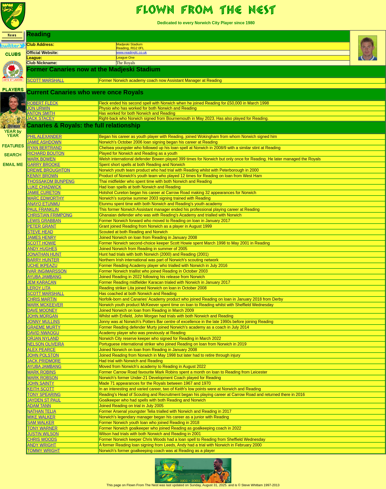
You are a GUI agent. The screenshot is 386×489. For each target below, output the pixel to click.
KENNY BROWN (42, 176)
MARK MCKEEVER (45, 305)
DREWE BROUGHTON (48, 170)
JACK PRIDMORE (44, 361)
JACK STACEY (41, 118)
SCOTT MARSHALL (45, 80)
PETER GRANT (41, 226)
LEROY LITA (38, 288)
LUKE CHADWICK (44, 187)
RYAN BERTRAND (44, 148)
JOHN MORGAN (42, 316)
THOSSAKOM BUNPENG (51, 181)
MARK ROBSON (42, 378)
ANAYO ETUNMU (43, 204)
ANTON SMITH (41, 113)
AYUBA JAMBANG (44, 277)
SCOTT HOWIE (41, 243)
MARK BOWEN (41, 159)
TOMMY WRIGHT (43, 450)
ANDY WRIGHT (41, 445)
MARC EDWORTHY (45, 198)
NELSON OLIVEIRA (45, 344)
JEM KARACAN (41, 282)
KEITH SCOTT (40, 389)
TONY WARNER (42, 428)
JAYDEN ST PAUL (44, 400)
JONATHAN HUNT (44, 254)
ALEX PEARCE (41, 350)
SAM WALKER (40, 422)
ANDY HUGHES (42, 249)
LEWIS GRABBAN (44, 220)
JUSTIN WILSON (43, 434)
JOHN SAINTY (40, 383)
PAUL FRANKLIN (43, 209)
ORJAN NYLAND (43, 338)
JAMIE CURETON (43, 192)
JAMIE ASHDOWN (44, 142)
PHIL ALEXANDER (44, 136)
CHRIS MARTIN (42, 299)
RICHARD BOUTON (45, 153)
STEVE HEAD (40, 232)
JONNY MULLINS (43, 321)
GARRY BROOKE (43, 164)
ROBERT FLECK (42, 103)
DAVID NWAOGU (43, 333)
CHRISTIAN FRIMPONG (49, 215)
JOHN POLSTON (43, 355)
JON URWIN (38, 108)
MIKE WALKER (41, 417)
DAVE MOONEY (42, 310)
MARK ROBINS (41, 372)
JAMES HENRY (41, 237)
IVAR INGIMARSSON (46, 271)
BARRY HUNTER (43, 260)
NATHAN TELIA (41, 411)
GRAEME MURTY (43, 327)
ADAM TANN (39, 406)
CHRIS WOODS (42, 439)
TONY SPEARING (44, 394)
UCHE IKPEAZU (42, 265)
